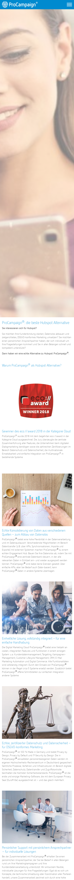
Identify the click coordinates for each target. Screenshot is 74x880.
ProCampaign (20, 4)
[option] (37, 163)
